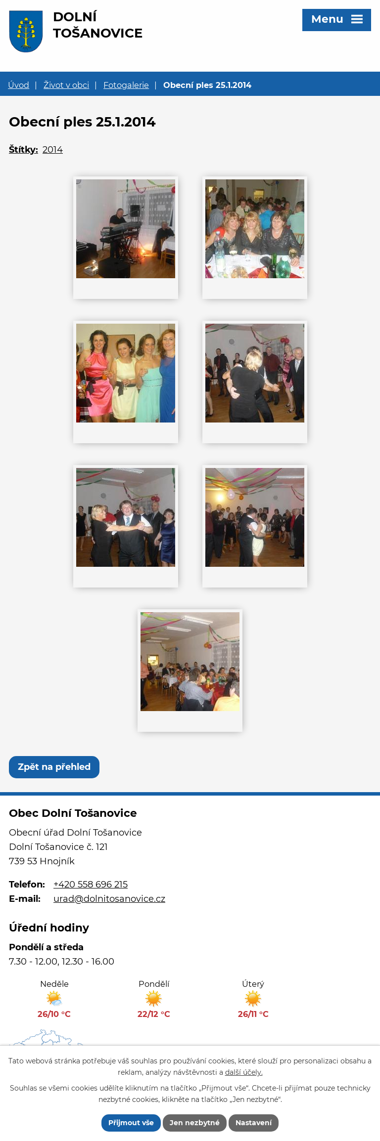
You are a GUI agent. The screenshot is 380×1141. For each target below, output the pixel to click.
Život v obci (66, 85)
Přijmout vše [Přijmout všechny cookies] (131, 1122)
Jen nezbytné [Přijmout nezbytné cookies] (195, 1122)
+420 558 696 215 (90, 884)
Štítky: (23, 149)
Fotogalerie (126, 85)
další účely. (244, 1072)
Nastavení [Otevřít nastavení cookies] (254, 1122)
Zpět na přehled (54, 766)
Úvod (18, 85)
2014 (53, 149)
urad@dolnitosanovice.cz (109, 898)
